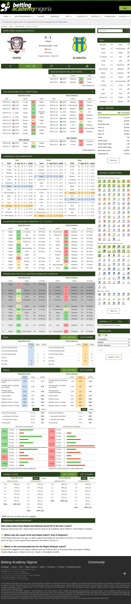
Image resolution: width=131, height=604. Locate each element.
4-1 (111, 57)
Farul (9, 203)
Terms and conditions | (9, 577)
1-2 (81, 79)
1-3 (81, 102)
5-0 (18, 251)
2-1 (81, 82)
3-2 (81, 109)
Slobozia (79, 57)
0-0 (33, 120)
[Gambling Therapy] (27, 602)
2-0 (33, 127)
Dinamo (25, 120)
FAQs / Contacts (34, 575)
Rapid (17, 57)
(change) (117, 325)
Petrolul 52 (73, 118)
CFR (41, 124)
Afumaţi (25, 133)
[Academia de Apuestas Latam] (115, 573)
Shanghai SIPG (41, 113)
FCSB (73, 132)
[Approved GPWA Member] (18, 602)
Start (7, 16)
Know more (63, 22)
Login (125, 8)
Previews (55, 16)
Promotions (110, 16)
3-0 (81, 105)
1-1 (33, 143)
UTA (72, 125)
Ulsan (42, 117)
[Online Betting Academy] (105, 573)
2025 (17, 113)
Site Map (4, 571)
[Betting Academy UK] (120, 573)
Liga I (48, 49)
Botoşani (42, 146)
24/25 (64, 79)
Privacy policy (22, 577)
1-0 (33, 105)
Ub (89, 112)
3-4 (81, 125)
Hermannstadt (89, 128)
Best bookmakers (24, 16)
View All (113, 311)
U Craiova (41, 105)
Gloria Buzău (41, 127)
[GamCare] (23, 602)
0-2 (33, 124)
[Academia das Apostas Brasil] (100, 573)
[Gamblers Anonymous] (30, 601)
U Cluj (25, 102)
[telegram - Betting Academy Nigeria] (90, 568)
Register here (30, 569)
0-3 (33, 133)
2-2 (18, 265)
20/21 (64, 82)
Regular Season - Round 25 (48, 56)
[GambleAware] (7, 602)
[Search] (127, 30)
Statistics (82, 16)
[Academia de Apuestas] (110, 573)
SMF (23, 571)
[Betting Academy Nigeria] (90, 573)
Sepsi (25, 130)
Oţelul (25, 143)
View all (113, 160)
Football (55, 583)
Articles (96, 16)
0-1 (81, 141)
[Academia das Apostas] (95, 573)
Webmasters (25, 573)
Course (40, 16)
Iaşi (41, 109)
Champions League (123, 587)
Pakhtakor (89, 115)
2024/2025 (48, 53)
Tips (69, 16)
